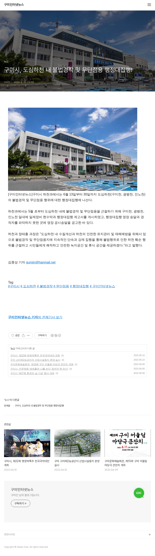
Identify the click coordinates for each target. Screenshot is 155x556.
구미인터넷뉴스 (14, 5)
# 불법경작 (44, 286)
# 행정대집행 (79, 286)
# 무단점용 (61, 286)
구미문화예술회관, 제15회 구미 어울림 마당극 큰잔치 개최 (41, 364)
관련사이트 (9, 534)
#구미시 (14, 286)
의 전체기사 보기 (35, 317)
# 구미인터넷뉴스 (102, 286)
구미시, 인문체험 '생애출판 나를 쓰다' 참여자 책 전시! (39, 368)
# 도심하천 (28, 286)
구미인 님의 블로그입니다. (25, 495)
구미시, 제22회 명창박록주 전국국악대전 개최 (35, 355)
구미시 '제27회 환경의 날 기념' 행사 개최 (32, 373)
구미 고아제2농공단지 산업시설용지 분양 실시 (35, 360)
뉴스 (12, 348)
